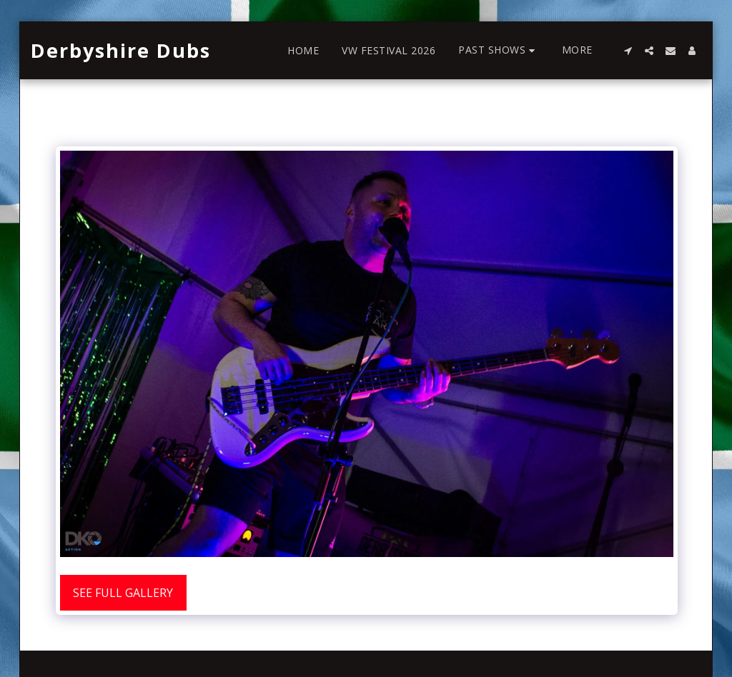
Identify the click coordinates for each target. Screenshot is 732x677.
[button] (498, 50)
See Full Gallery (123, 593)
